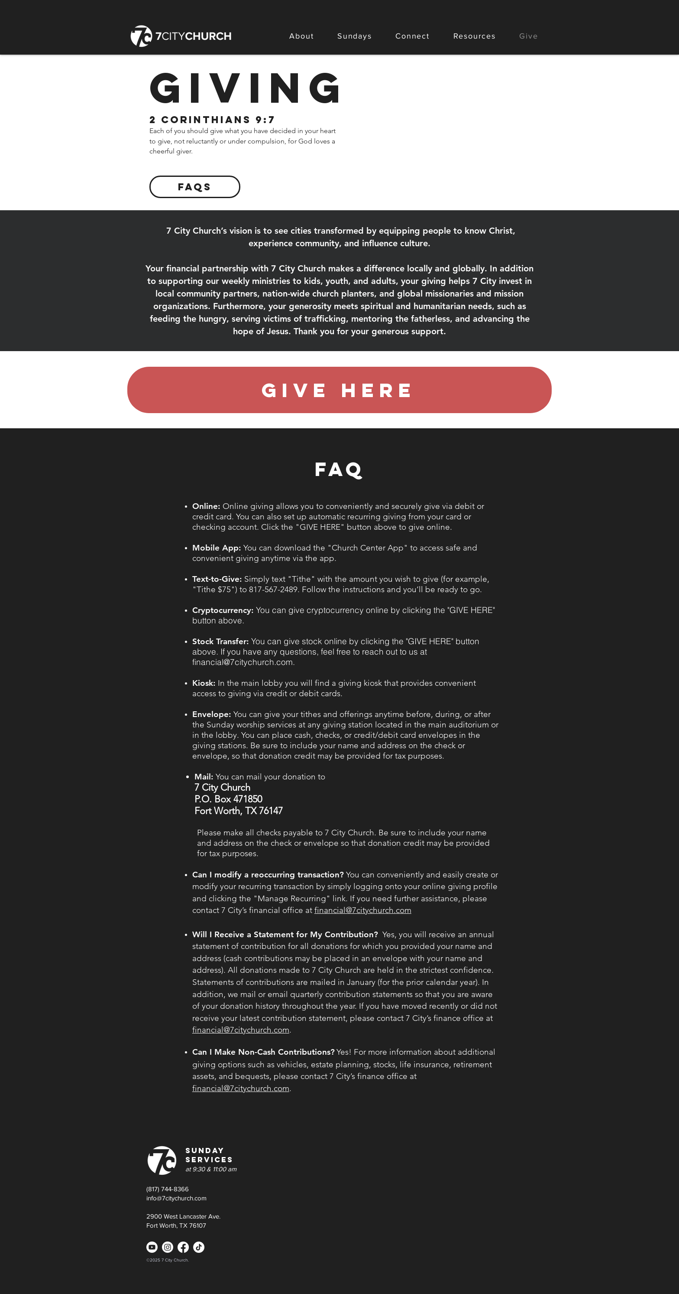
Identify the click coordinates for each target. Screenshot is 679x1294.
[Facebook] (183, 1247)
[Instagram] (167, 1247)
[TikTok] (198, 1247)
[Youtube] (152, 1247)
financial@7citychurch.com (242, 662)
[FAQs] (194, 187)
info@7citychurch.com (176, 1198)
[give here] (339, 390)
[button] (302, 36)
